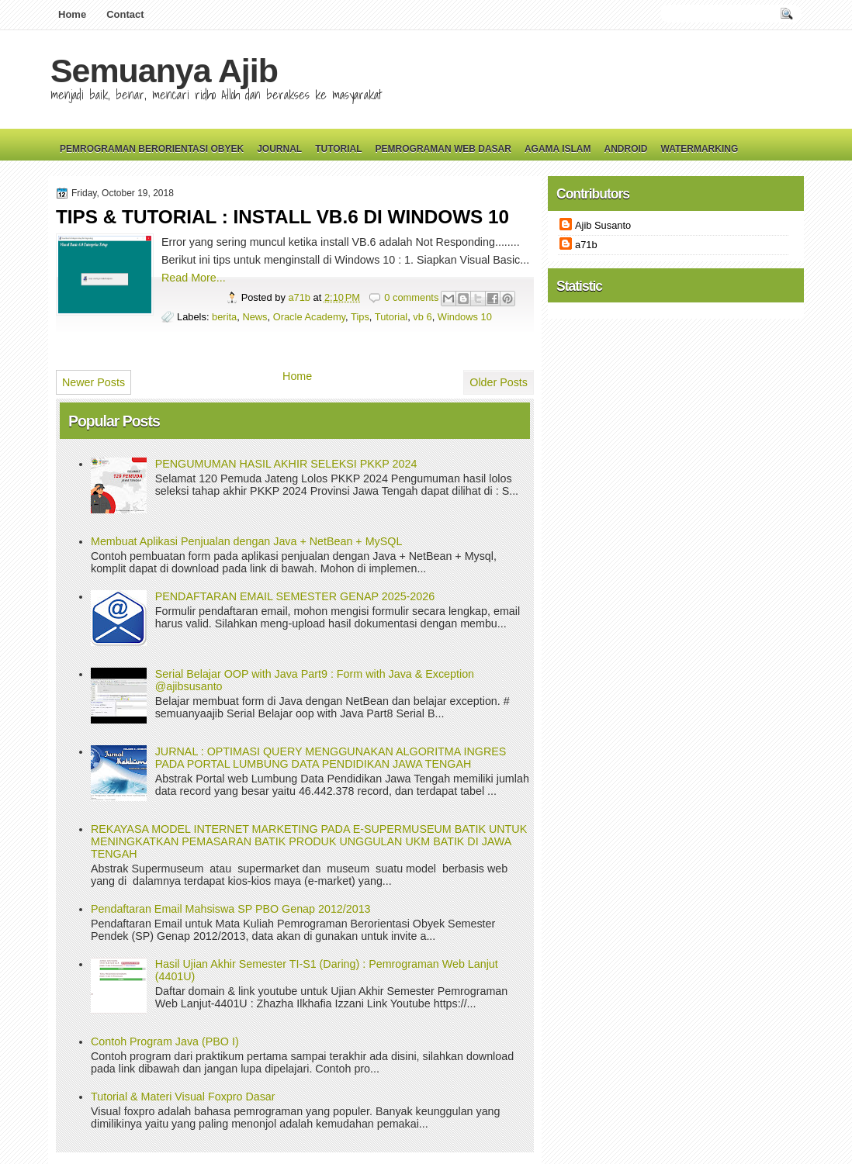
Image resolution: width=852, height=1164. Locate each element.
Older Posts (498, 382)
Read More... (193, 277)
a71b (300, 297)
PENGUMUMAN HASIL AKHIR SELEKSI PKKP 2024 (286, 464)
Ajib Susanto (603, 225)
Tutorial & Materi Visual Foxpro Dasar (183, 1096)
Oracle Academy (309, 317)
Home (72, 14)
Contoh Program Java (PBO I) (165, 1041)
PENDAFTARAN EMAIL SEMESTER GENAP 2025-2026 (295, 596)
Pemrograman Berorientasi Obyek (152, 148)
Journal (279, 148)
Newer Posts (93, 382)
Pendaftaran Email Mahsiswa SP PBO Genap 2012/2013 (231, 909)
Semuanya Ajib (164, 70)
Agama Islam (558, 148)
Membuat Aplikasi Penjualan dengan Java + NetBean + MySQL (246, 541)
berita (224, 317)
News (254, 317)
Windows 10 (465, 317)
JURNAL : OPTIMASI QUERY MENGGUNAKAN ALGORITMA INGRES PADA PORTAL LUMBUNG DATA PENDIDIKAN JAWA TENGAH (331, 757)
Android (625, 148)
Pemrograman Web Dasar (443, 148)
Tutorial (338, 148)
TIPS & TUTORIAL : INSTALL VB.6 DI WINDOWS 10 (282, 216)
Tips (360, 317)
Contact (125, 14)
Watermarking (699, 148)
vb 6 (422, 317)
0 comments (411, 297)
